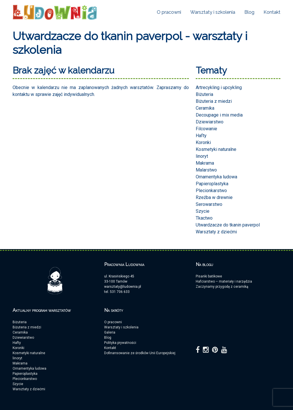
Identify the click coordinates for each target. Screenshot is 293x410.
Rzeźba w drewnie (214, 197)
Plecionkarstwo (211, 190)
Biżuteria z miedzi (214, 101)
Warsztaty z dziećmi (216, 231)
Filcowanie (206, 128)
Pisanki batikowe (209, 276)
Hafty (201, 135)
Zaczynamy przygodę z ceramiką (222, 287)
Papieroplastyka (212, 183)
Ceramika (205, 108)
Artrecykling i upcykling (219, 87)
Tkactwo (204, 218)
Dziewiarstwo (209, 122)
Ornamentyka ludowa (216, 177)
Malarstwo (206, 170)
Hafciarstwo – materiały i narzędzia (224, 281)
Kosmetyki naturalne (216, 149)
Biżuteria (204, 94)
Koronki (203, 142)
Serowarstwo (209, 204)
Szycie (202, 211)
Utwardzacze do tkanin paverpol (228, 225)
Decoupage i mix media (219, 115)
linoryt (202, 156)
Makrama (205, 163)
